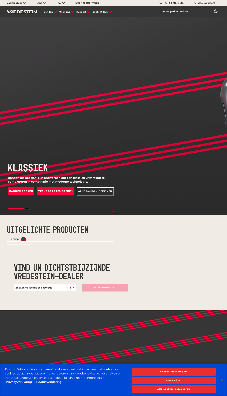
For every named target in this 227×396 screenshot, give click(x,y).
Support (81, 12)
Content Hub (100, 12)
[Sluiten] (221, 379)
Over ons (64, 12)
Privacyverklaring (19, 382)
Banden (48, 12)
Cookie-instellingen (173, 371)
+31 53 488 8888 (171, 3)
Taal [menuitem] (60, 2)
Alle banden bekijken (95, 191)
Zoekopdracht (206, 2)
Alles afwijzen (173, 380)
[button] (16, 208)
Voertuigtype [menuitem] (16, 2)
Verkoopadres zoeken (55, 191)
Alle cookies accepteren (173, 389)
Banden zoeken (21, 191)
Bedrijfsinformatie (87, 2)
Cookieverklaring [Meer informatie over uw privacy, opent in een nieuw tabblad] (49, 382)
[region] (113, 380)
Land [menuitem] (41, 2)
